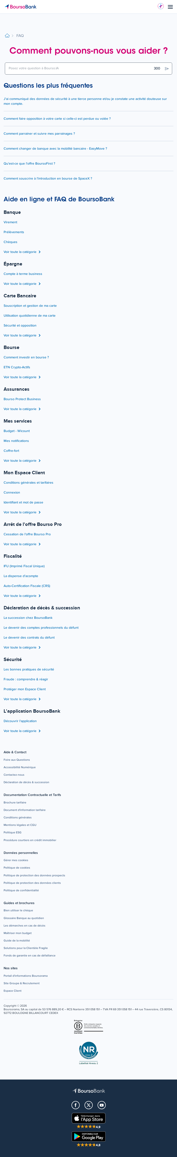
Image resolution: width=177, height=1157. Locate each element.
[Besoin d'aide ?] (161, 6)
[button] (17, 760)
